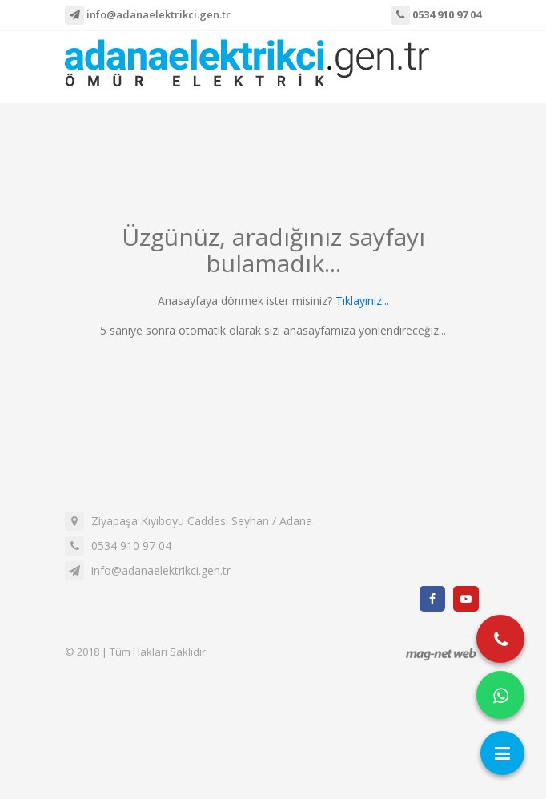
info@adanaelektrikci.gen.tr (148, 15)
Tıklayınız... (362, 300)
